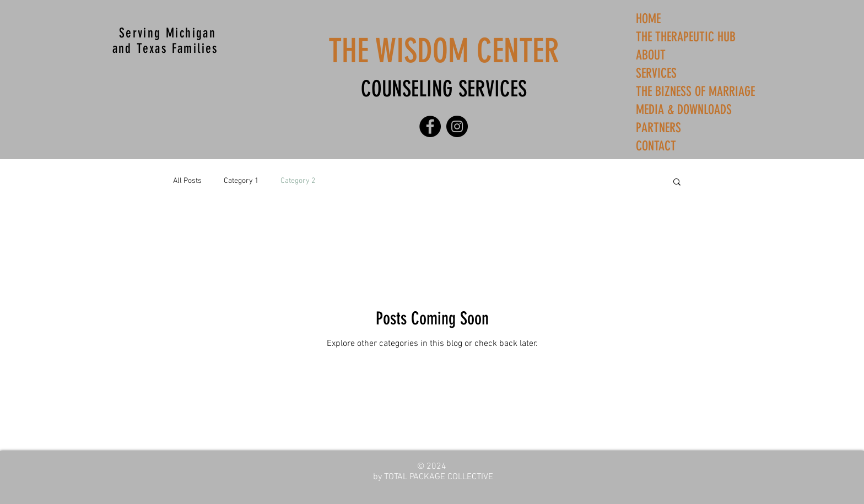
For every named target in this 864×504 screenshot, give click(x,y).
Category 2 (297, 181)
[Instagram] (457, 126)
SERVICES (656, 73)
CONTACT (656, 146)
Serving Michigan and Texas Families (167, 40)
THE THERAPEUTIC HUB (686, 37)
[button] (677, 182)
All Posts (187, 181)
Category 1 (241, 181)
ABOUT (651, 55)
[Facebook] (430, 126)
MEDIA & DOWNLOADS (684, 109)
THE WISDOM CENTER (443, 51)
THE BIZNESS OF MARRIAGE (695, 91)
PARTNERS (658, 128)
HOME (648, 18)
